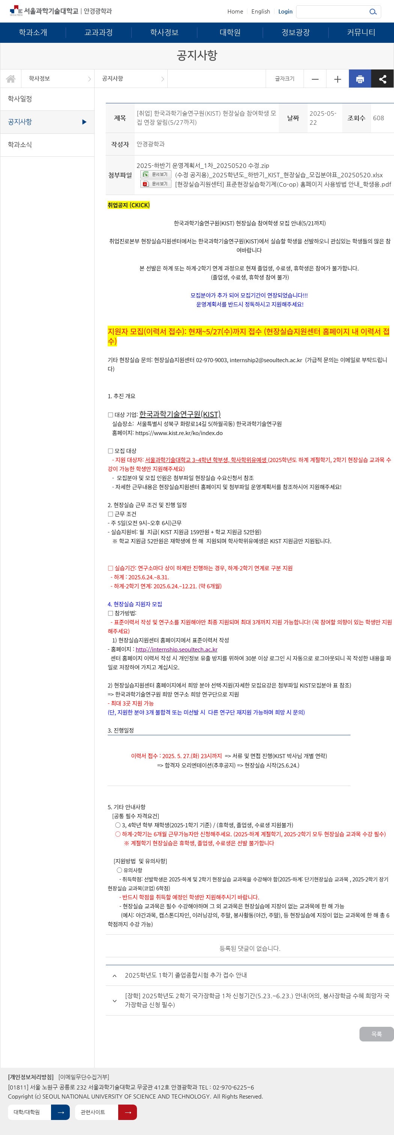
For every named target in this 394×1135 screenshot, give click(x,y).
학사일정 (20, 99)
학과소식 (20, 144)
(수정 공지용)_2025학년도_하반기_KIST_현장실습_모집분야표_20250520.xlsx (279, 174)
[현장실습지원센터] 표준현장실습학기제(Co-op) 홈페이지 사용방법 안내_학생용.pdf (283, 184)
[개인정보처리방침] (31, 1077)
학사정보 (39, 78)
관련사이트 (93, 1112)
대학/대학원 (27, 1112)
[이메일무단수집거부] (83, 1077)
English (260, 11)
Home (235, 11)
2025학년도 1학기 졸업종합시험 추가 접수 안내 (186, 975)
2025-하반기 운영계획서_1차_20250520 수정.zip (203, 165)
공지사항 (112, 78)
